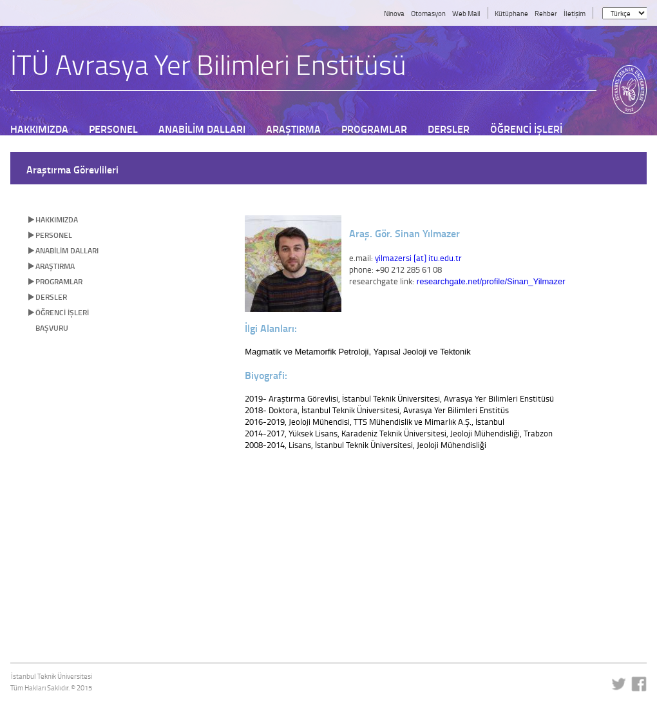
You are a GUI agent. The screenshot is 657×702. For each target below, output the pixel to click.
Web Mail (466, 13)
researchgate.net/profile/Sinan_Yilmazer (491, 281)
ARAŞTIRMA (55, 265)
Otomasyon (428, 13)
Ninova (394, 13)
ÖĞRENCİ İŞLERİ (62, 312)
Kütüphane (511, 13)
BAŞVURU (51, 327)
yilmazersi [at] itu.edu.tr (418, 258)
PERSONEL (53, 234)
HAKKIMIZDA (56, 219)
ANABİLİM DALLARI (67, 250)
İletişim (575, 13)
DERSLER (51, 296)
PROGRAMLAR (58, 281)
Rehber (546, 13)
